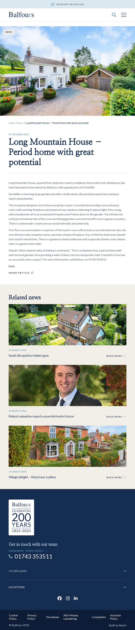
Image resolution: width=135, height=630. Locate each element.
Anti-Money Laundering (70, 617)
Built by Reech (117, 625)
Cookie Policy (13, 617)
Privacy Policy (32, 617)
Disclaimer (52, 617)
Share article (19, 272)
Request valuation (70, 4)
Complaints (99, 617)
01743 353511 (33, 556)
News (20, 122)
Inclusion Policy (115, 617)
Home (12, 122)
